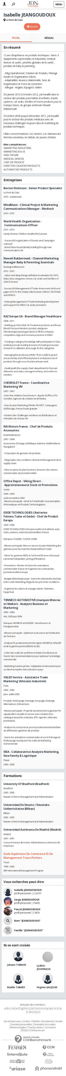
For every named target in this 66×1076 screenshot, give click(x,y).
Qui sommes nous (12, 1021)
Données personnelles (21, 1024)
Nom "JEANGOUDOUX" (27, 920)
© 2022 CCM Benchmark (33, 1030)
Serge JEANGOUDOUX (26, 899)
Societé (59, 1021)
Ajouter (34, 26)
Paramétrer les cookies (44, 1024)
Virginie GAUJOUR (47, 987)
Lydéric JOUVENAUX (44, 967)
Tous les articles (35, 1027)
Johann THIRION (16, 964)
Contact (26, 1021)
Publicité (36, 1021)
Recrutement (48, 1021)
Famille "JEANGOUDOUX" (28, 930)
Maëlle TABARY (16, 987)
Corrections (50, 1027)
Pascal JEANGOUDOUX (27, 909)
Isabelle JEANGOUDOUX (28, 890)
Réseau (49, 38)
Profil (16, 38)
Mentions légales (18, 1027)
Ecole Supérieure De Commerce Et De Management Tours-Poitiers (28, 856)
